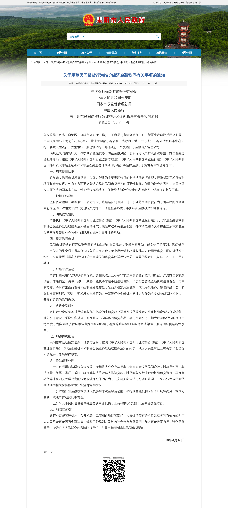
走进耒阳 (61, 52)
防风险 (124, 62)
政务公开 (86, 52)
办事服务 (136, 52)
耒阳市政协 (111, 2)
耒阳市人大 (86, 2)
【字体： (145, 83)
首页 (45, 62)
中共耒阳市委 (73, 2)
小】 (156, 83)
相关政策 (151, 62)
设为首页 (157, 2)
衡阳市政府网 (59, 2)
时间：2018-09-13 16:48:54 (120, 83)
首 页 (38, 52)
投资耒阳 (186, 52)
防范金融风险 (138, 62)
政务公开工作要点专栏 (79, 62)
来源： (88, 83)
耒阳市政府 (99, 2)
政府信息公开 (58, 62)
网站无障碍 (179, 2)
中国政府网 (32, 2)
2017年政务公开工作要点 (106, 62)
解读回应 (111, 52)
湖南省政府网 (45, 2)
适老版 (189, 2)
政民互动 (161, 52)
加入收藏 (167, 2)
